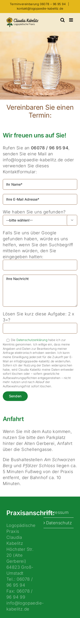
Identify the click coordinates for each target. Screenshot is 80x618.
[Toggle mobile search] (62, 20)
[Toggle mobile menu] (71, 20)
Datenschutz (59, 522)
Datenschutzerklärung (31, 340)
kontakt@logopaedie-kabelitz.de (40, 8)
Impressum (57, 512)
